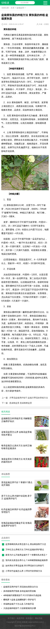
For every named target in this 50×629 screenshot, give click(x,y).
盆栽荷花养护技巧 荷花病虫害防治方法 (20, 587)
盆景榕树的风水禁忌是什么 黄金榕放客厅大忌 (25, 544)
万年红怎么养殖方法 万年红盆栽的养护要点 (24, 549)
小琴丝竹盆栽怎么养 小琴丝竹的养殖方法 (23, 571)
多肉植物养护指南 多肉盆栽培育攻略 (19, 591)
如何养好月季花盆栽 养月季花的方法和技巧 (24, 565)
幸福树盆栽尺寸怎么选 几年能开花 (18, 604)
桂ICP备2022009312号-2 (25, 626)
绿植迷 (5, 2)
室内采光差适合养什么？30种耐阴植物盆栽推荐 (26, 560)
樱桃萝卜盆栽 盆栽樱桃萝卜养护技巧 (19, 599)
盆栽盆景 (20, 8)
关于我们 (11, 618)
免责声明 (20, 618)
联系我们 (29, 618)
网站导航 (38, 618)
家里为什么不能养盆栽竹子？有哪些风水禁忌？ (26, 555)
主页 (12, 8)
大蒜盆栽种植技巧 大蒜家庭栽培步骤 (19, 608)
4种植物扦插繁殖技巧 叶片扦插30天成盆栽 (22, 595)
